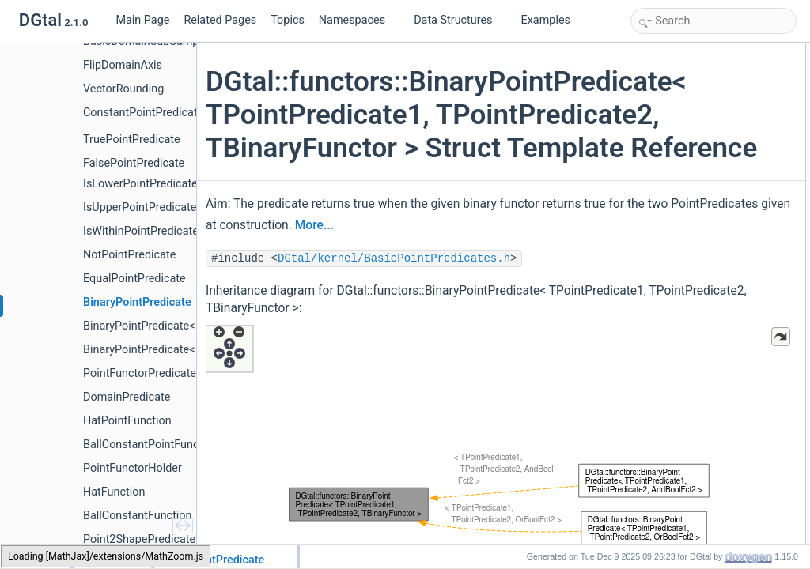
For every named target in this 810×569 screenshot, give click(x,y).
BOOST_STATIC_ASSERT (705, 208)
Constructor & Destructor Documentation (720, 434)
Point (658, 104)
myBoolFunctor (680, 312)
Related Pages (220, 20)
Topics (288, 20)
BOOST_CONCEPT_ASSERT (712, 156)
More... (528, 291)
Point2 (661, 121)
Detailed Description (677, 330)
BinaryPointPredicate (692, 226)
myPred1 (667, 278)
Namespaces (358, 20)
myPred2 (667, 295)
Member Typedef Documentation (704, 347)
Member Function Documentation (705, 469)
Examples (545, 20)
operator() (669, 243)
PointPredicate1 (681, 69)
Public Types (662, 52)
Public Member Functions (688, 139)
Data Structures (459, 20)
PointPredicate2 (681, 86)
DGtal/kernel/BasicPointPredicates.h (398, 324)
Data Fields (659, 260)
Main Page (142, 20)
